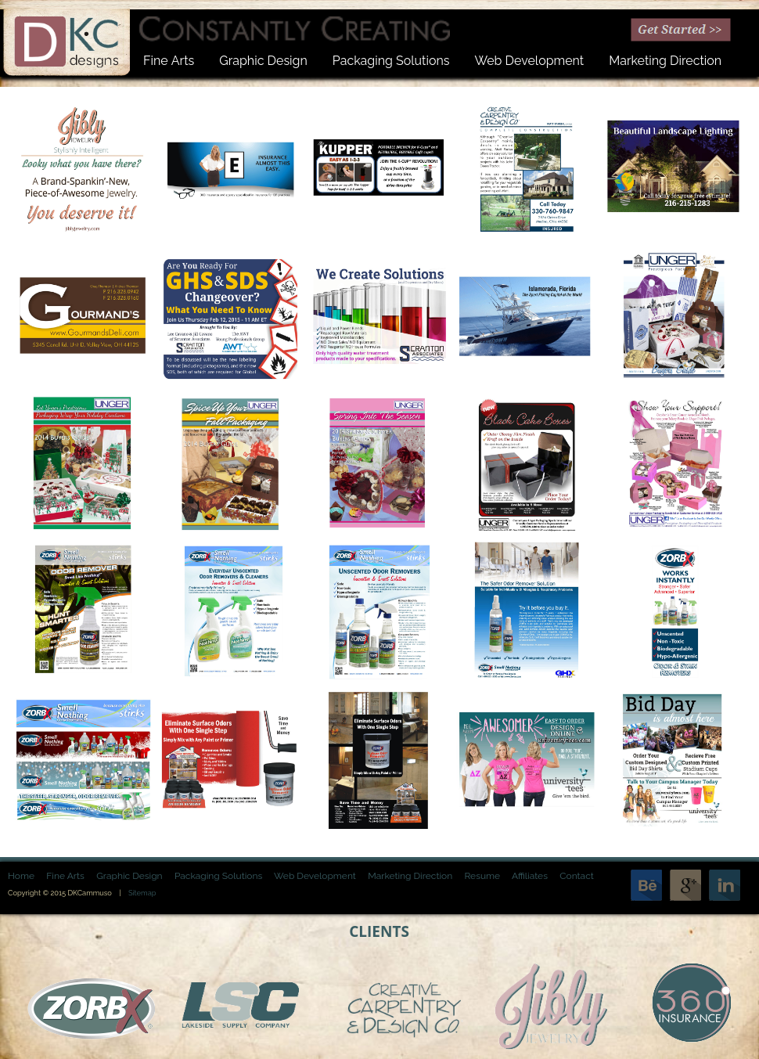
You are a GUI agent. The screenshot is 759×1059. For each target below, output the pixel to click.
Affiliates (530, 875)
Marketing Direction (410, 875)
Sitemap (142, 892)
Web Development (316, 875)
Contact (576, 875)
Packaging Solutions (218, 875)
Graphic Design (129, 875)
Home (21, 875)
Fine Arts (65, 875)
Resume (482, 875)
